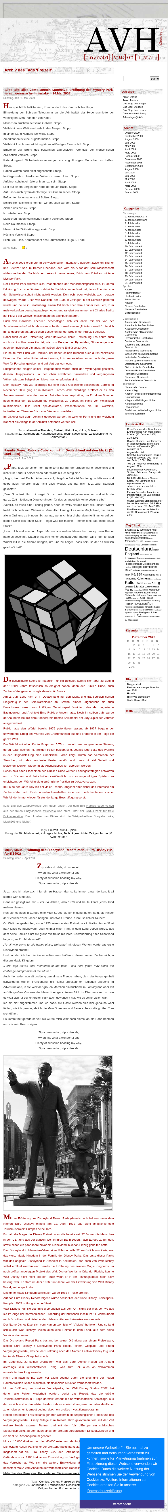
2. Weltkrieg (144, 529)
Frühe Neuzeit (132, 299)
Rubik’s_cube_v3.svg (100, 805)
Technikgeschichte (76, 433)
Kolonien (143, 578)
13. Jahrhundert (133, 256)
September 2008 (134, 166)
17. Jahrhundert (133, 269)
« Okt (132, 667)
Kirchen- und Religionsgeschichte (143, 393)
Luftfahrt (149, 586)
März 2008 (130, 185)
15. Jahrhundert (133, 263)
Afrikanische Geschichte (138, 322)
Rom (150, 603)
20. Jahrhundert (29, 833)
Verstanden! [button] (122, 1504)
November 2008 (133, 162)
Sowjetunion (157, 610)
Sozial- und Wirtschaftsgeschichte (143, 410)
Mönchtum (154, 589)
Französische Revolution (150, 558)
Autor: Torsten (130, 100)
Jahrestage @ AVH (133, 117)
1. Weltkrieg (130, 530)
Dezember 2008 (133, 159)
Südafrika (129, 617)
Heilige (128, 567)
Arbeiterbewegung (132, 536)
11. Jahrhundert (133, 249)
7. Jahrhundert (133, 236)
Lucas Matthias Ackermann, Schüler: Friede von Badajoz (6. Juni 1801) (144, 472)
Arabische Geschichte (137, 328)
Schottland (140, 610)
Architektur (145, 535)
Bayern (153, 536)
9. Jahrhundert (133, 243)
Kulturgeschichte (51, 433)
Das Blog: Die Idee (133, 107)
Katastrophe (149, 575)
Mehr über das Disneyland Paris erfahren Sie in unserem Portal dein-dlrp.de (52, 1473)
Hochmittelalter (133, 296)
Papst (128, 598)
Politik (142, 598)
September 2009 (134, 136)
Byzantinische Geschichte (139, 338)
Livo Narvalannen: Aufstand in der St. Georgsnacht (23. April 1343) (143, 512)
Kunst (140, 582)
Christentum (134, 541)
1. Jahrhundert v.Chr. (136, 220)
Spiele (73, 830)
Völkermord (155, 617)
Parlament (135, 598)
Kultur (82, 430)
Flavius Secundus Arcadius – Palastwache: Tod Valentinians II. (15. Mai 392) (143, 495)
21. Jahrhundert (29, 433)
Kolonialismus (132, 397)
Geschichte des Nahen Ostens (141, 354)
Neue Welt (157, 596)
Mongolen (138, 590)
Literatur (139, 586)
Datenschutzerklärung (134, 113)
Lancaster (129, 587)
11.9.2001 (132, 437)
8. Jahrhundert (133, 239)
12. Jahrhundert (133, 253)
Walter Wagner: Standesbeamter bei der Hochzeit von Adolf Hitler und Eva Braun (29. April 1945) (144, 503)
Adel (154, 529)
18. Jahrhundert (133, 273)
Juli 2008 (130, 172)
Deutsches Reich (149, 544)
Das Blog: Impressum (134, 110)
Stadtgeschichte (147, 612)
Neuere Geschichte (135, 306)
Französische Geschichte (64, 1485)
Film (150, 555)
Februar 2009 (132, 156)
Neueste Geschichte (136, 309)
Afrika (127, 533)
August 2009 (132, 139)
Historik (131, 693)
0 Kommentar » (69, 1488)
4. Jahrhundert (133, 229)
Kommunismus (155, 579)
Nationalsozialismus (135, 595)
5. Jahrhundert (133, 233)
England (132, 554)
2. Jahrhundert (133, 226)
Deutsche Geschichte (136, 341)
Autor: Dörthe (130, 97)
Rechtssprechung (132, 601)
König (155, 583)
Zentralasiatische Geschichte (140, 380)
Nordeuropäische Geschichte (140, 360)
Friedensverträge (133, 564)
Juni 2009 (130, 142)
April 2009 (130, 149)
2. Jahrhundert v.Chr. (136, 216)
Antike (128, 289)
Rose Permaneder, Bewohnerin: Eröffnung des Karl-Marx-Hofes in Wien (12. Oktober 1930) (144, 432)
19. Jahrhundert (133, 276)
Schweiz (93, 430)
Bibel (151, 538)
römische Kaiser (152, 607)
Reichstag (156, 601)
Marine (129, 589)
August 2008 (132, 169)
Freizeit (58, 430)
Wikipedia (49, 811)
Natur (150, 595)
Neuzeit (129, 302)
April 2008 (130, 182)
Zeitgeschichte (98, 433)
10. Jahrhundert (133, 246)
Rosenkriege (130, 607)
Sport (135, 612)
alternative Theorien (39, 430)
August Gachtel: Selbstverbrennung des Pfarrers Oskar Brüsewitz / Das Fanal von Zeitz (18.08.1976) (144, 456)
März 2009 (130, 152)
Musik (145, 590)
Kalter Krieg (131, 390)
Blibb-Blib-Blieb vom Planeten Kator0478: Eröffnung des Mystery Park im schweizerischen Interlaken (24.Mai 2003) (58, 91)
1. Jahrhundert (133, 223)
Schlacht (130, 609)
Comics (44, 1481)
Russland (140, 607)
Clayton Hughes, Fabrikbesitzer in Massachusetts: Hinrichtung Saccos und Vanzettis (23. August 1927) (144, 445)
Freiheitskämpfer (132, 561)
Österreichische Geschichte (140, 367)
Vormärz (145, 617)
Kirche (132, 578)
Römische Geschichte (137, 373)
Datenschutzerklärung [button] (104, 1491)
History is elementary (138, 696)
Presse (149, 598)
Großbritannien (151, 563)
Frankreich (67, 1481)
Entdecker (144, 555)
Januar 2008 (131, 192)
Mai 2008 (130, 179)
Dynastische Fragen (136, 387)
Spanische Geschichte (137, 377)
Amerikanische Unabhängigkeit (144, 533)
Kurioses (147, 583)
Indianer (136, 570)
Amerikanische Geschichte (139, 325)
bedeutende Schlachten (137, 538)
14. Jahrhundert (133, 259)
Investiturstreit (146, 571)
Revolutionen (132, 407)
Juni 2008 (130, 176)
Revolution (140, 603)
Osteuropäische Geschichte (140, 370)
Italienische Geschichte (137, 357)
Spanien (128, 613)
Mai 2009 (130, 146)
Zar (126, 620)
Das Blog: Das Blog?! (134, 103)
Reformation (146, 601)
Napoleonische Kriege (145, 592)
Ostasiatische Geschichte (138, 364)
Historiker (71, 430)
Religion (129, 604)
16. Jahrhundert (133, 266)
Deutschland (139, 549)
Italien (127, 575)
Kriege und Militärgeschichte (140, 400)
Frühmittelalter (132, 293)
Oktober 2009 (132, 132)
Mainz (156, 586)
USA (138, 616)
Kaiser (136, 574)
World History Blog (137, 700)
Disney (54, 1481)
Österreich (133, 620)
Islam (154, 570)
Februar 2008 (132, 189)
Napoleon (129, 593)
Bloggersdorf (134, 684)
